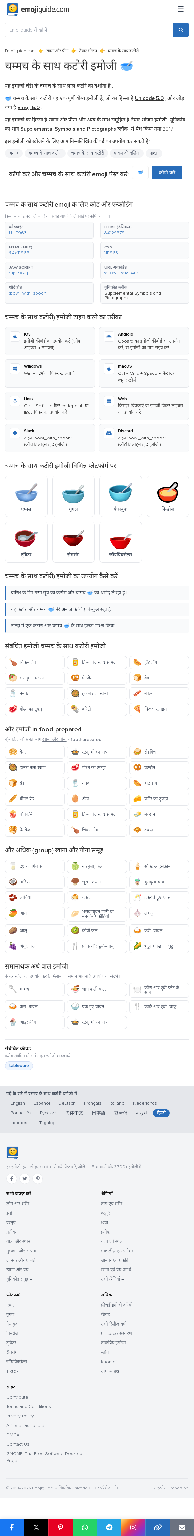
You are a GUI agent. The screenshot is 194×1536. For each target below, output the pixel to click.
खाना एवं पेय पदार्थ (116, 1270)
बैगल (18, 752)
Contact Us (17, 1444)
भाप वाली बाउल (89, 989)
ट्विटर (11, 1343)
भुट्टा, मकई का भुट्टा (153, 946)
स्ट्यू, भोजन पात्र (89, 752)
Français (92, 1103)
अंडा (80, 798)
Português (20, 1113)
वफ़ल (143, 830)
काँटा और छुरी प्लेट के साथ (156, 990)
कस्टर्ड (81, 897)
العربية (142, 1113)
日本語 (98, 1113)
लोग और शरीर (17, 1204)
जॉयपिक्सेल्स (16, 1362)
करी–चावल (147, 930)
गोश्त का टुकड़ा (25, 709)
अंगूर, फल (22, 946)
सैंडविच (144, 752)
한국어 (120, 1113)
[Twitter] (24, 1179)
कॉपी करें (167, 173)
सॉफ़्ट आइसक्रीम (152, 866)
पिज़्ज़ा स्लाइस (150, 709)
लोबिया (19, 897)
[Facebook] (11, 1179)
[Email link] (182, 1527)
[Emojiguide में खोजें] (89, 30)
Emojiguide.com (20, 51)
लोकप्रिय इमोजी (113, 1343)
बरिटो (81, 709)
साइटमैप (159, 1488)
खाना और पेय (17, 1270)
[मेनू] (181, 9)
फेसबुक (12, 1324)
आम (17, 913)
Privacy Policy (20, 1416)
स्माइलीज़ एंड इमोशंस (118, 1251)
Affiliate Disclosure (25, 1425)
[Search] (181, 30)
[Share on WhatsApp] (85, 1527)
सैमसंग (11, 1352)
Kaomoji (109, 1362)
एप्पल (11, 1305)
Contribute (17, 1397)
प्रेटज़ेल (82, 678)
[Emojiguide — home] (37, 9)
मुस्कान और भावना (21, 1251)
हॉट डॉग (145, 662)
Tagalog (47, 1122)
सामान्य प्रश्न (110, 1371)
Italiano (117, 1103)
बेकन (142, 693)
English (17, 1103)
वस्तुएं (105, 1213)
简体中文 (74, 1113)
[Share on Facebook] (12, 1527)
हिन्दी (161, 1113)
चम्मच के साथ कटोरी (87, 153)
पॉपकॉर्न (20, 814)
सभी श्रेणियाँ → (112, 1279)
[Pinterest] (37, 1179)
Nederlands (145, 1103)
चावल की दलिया (127, 153)
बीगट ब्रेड (21, 798)
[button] (49, 230)
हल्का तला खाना (89, 693)
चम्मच (18, 989)
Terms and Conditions (28, 1406)
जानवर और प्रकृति (20, 1260)
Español (41, 1103)
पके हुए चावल (87, 1006)
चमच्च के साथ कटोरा (45, 153)
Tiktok (12, 1371)
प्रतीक (11, 1232)
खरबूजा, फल (87, 866)
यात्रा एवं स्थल (112, 1241)
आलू (17, 930)
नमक (18, 693)
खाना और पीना (57, 51)
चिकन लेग (22, 662)
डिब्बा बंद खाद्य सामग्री (94, 662)
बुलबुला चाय (148, 882)
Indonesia (20, 1122)
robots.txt (179, 1488)
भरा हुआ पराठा (26, 678)
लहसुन (144, 913)
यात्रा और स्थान (18, 1241)
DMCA (12, 1435)
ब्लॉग (105, 1352)
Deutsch (67, 1103)
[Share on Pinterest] (60, 1527)
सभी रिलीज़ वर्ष (113, 1324)
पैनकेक (19, 830)
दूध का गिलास (25, 866)
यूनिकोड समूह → (19, 1279)
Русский (48, 1113)
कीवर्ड (105, 1314)
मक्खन (144, 814)
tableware (19, 1065)
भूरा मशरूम (86, 882)
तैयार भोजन (88, 51)
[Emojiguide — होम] (12, 1152)
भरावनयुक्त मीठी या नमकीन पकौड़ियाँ (92, 914)
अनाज (14, 153)
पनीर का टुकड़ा (150, 798)
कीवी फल (84, 930)
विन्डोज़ (12, 1333)
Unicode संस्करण (116, 1333)
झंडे (9, 1213)
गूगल (10, 1314)
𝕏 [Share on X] (36, 1527)
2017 (167, 129)
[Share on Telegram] (109, 1527)
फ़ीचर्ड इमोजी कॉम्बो (116, 1305)
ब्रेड (141, 678)
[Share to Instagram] (133, 1527)
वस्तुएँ (11, 1222)
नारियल (19, 882)
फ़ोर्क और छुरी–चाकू (92, 946)
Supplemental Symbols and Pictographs (132, 295)
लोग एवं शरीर (111, 1204)
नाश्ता (154, 153)
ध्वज (104, 1222)
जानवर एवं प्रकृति (114, 1260)
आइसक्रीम (22, 1022)
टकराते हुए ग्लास (152, 897)
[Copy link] (157, 1527)
